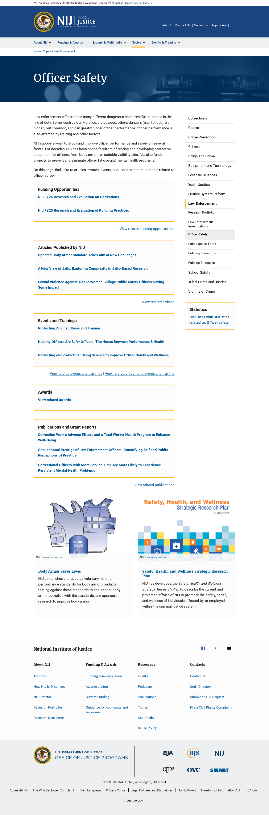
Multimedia (146, 718)
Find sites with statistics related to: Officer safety (209, 320)
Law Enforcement (64, 51)
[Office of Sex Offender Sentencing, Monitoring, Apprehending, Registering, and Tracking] (219, 772)
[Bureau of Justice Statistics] (194, 759)
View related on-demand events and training (139, 373)
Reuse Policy (147, 728)
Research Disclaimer (49, 718)
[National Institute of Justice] (219, 756)
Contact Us (183, 25)
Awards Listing (97, 687)
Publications (147, 697)
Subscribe (201, 25)
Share (235, 28)
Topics (47, 51)
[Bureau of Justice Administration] (168, 756)
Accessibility (19, 790)
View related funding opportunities (147, 229)
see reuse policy (51, 557)
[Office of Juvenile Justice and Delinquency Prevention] (168, 773)
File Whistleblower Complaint (53, 790)
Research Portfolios (48, 707)
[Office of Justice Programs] (44, 21)
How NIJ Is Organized (50, 687)
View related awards (54, 400)
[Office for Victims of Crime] (193, 773)
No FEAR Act (187, 790)
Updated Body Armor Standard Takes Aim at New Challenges (87, 255)
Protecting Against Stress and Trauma (69, 328)
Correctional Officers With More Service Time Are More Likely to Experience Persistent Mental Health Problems (99, 468)
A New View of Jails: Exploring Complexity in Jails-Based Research (93, 268)
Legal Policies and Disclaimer (151, 790)
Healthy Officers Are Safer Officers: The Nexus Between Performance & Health (101, 342)
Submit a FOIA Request (207, 697)
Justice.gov (135, 800)
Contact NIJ (198, 676)
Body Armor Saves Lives (59, 571)
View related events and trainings (76, 373)
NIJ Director (42, 697)
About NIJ (41, 676)
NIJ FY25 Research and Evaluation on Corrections (78, 197)
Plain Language (90, 790)
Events (143, 676)
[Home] (76, 21)
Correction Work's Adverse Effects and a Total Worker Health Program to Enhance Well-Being (104, 437)
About (167, 25)
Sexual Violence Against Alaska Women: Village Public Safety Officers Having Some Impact (101, 284)
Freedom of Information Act (220, 790)
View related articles (158, 302)
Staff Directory (201, 687)
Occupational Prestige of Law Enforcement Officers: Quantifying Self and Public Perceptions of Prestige (103, 452)
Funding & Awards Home (104, 676)
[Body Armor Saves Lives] (82, 528)
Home (37, 51)
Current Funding (97, 697)
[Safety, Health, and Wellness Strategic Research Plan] (186, 528)
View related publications (154, 485)
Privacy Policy (115, 790)
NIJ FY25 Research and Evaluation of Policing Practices (83, 210)
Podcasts (145, 687)
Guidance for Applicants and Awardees (107, 709)
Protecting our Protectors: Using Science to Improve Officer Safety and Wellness (103, 355)
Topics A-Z (219, 25)
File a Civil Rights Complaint (211, 707)
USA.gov (251, 790)
